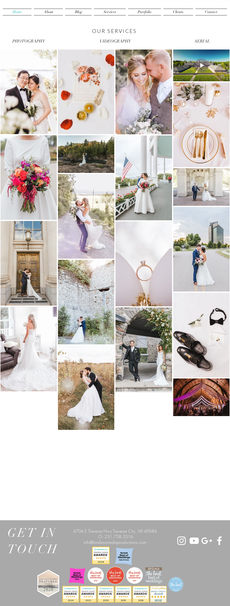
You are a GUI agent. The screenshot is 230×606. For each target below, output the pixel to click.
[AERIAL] (202, 41)
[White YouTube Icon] (194, 540)
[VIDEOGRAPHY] (115, 41)
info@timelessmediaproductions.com (114, 542)
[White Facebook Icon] (219, 540)
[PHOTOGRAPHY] (28, 41)
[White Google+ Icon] (206, 540)
